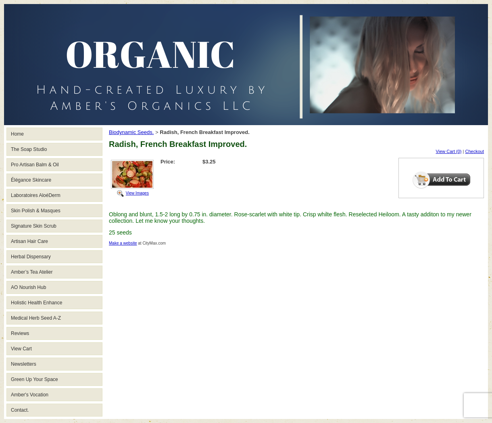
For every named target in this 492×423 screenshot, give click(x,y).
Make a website (123, 243)
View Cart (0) (449, 151)
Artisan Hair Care (29, 241)
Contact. (20, 410)
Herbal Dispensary (31, 257)
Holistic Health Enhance (36, 303)
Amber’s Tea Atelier (31, 272)
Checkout (474, 151)
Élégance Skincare (31, 180)
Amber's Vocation (29, 395)
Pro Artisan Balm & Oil (35, 165)
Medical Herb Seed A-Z (36, 318)
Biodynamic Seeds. (131, 132)
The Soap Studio (29, 149)
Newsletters (23, 364)
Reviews (20, 333)
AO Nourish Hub (28, 287)
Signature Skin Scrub (33, 226)
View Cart (21, 349)
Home (17, 134)
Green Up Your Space (34, 379)
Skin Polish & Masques (35, 211)
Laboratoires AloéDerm (35, 195)
